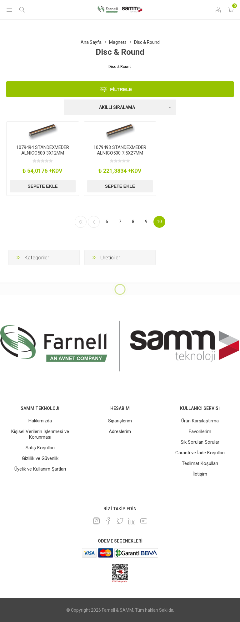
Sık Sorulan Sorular (200, 442)
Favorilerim (200, 431)
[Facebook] (108, 521)
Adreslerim (120, 431)
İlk (81, 222)
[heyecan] (120, 521)
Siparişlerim (120, 421)
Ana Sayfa (91, 42)
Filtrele (121, 89)
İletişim (199, 474)
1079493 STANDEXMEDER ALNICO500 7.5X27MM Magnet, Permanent (119, 153)
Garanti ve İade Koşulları (200, 453)
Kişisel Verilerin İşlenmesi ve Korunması (40, 434)
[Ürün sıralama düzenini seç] (120, 107)
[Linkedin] (132, 521)
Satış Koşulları (40, 448)
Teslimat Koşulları (200, 463)
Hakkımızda (40, 421)
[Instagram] (96, 521)
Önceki (94, 222)
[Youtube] (144, 521)
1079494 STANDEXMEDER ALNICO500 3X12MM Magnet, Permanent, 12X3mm (42, 156)
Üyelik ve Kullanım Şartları (40, 469)
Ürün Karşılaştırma (200, 421)
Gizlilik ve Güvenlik (40, 458)
